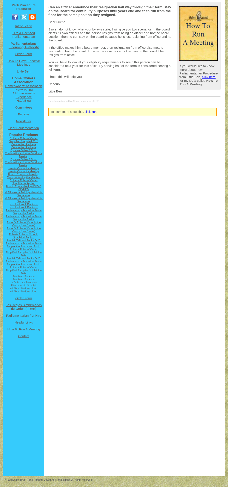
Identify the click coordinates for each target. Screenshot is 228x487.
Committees (23, 107)
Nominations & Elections (24, 204)
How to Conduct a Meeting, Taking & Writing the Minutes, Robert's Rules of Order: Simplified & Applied (23, 179)
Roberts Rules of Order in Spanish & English (23, 236)
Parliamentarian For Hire (23, 315)
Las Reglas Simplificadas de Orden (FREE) (24, 306)
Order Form (23, 54)
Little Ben (24, 71)
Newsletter (23, 121)
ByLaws (23, 114)
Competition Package (23, 144)
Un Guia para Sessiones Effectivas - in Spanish (24, 284)
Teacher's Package (23, 276)
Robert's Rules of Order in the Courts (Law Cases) (24, 224)
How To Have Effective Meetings (24, 62)
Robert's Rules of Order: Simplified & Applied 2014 (23, 140)
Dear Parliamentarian (23, 128)
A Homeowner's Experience (23, 95)
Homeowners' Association (23, 86)
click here (209, 77)
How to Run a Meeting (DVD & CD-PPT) (23, 188)
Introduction (23, 26)
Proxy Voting (24, 89)
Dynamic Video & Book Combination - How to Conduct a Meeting (23, 153)
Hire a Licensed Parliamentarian (23, 34)
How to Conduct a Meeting (23, 168)
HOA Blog (24, 100)
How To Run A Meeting (23, 329)
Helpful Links (23, 322)
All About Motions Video (23, 288)
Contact (23, 336)
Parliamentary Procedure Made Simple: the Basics (24, 212)
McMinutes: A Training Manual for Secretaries (24, 194)
